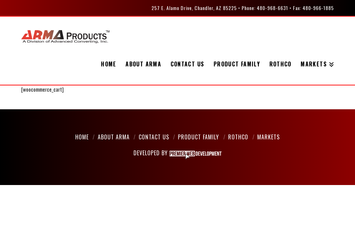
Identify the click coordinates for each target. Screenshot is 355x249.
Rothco (238, 137)
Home (82, 137)
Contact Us (154, 137)
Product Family (198, 137)
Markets (268, 137)
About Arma (114, 137)
